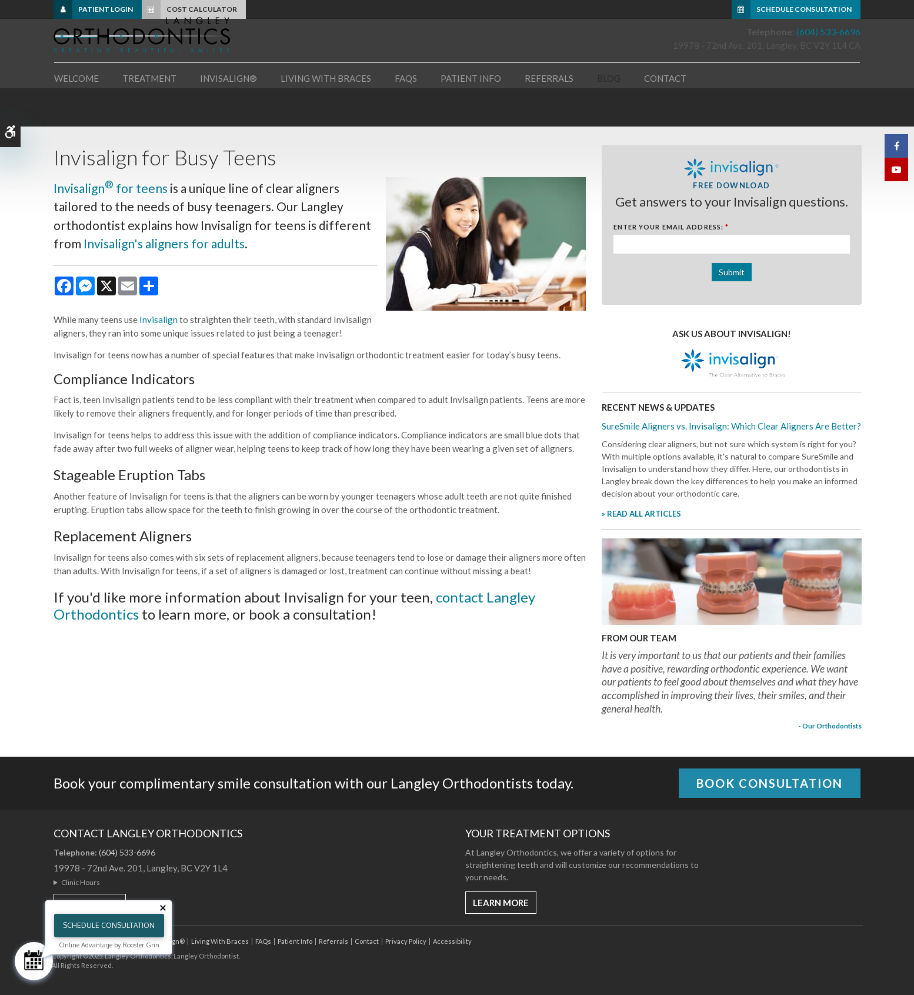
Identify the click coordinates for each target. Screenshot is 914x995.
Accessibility (452, 941)
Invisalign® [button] (228, 111)
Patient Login (105, 9)
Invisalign (158, 319)
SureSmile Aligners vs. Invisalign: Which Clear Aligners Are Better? (731, 426)
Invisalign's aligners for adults (164, 243)
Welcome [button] (76, 111)
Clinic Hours (80, 882)
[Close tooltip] (163, 908)
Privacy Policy (405, 941)
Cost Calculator (201, 9)
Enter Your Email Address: (671, 227)
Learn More (501, 902)
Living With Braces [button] (326, 111)
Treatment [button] (149, 111)
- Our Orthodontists (830, 725)
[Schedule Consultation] (34, 961)
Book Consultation (769, 783)
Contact (665, 111)
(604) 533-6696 (828, 53)
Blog (609, 111)
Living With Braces (220, 941)
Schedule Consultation (804, 9)
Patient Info (295, 941)
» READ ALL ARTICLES (641, 513)
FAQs (263, 941)
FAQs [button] (406, 111)
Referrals (549, 111)
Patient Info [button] (471, 111)
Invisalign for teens (111, 188)
